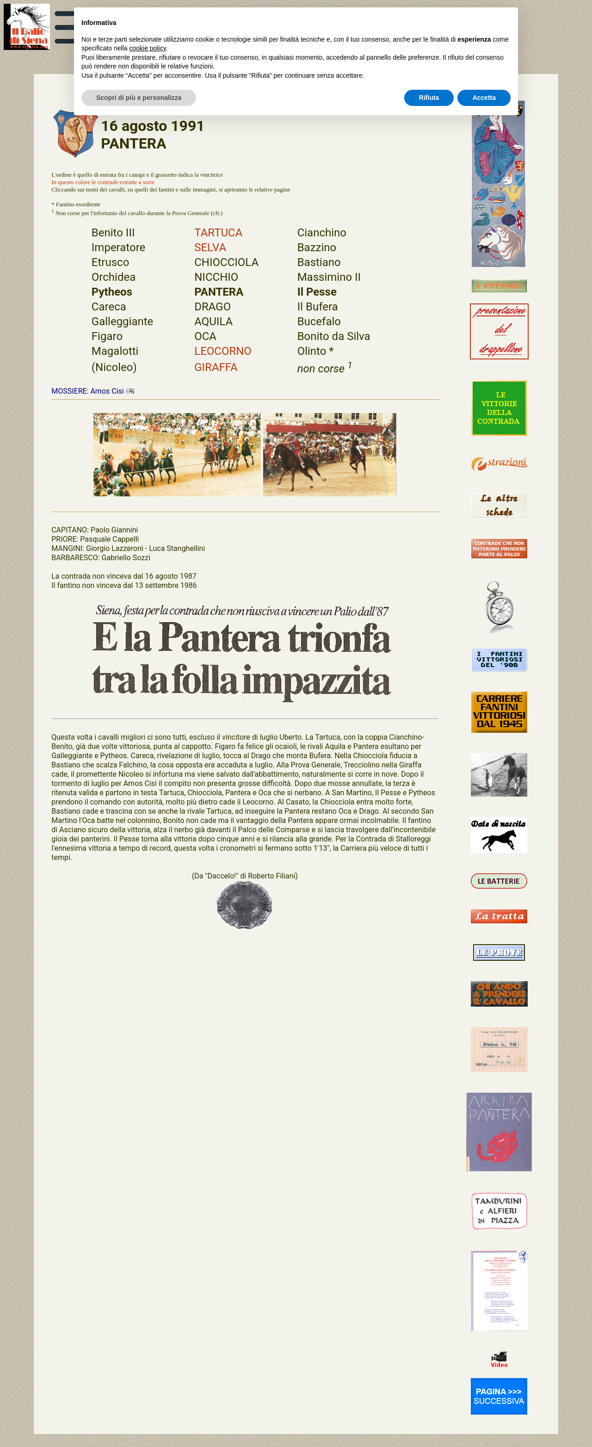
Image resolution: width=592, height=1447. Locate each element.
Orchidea (114, 277)
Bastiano (319, 262)
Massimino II (329, 277)
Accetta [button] (484, 97)
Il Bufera (317, 306)
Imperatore (118, 247)
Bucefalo (319, 321)
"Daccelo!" (221, 876)
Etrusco (111, 262)
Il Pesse (317, 291)
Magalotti (115, 351)
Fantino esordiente (78, 204)
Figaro (107, 336)
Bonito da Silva (333, 336)
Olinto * (315, 351)
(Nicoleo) (114, 367)
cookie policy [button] (148, 48)
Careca (109, 306)
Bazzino (317, 247)
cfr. (217, 213)
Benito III (113, 232)
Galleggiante (122, 321)
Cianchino (321, 232)
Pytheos (112, 291)
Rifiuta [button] (429, 97)
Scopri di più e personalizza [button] (138, 97)
